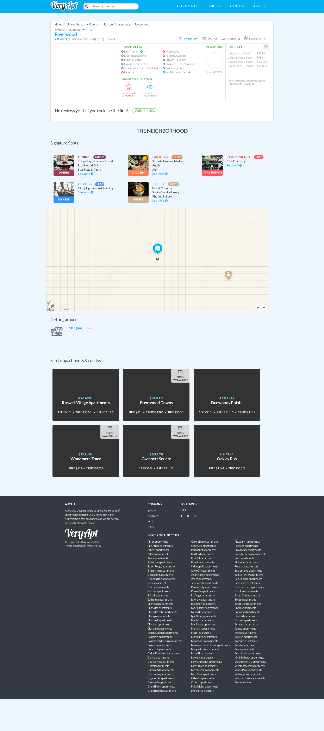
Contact (153, 516)
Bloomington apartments (161, 578)
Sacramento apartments (248, 570)
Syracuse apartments (246, 624)
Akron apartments (158, 541)
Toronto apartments (246, 641)
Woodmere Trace (85, 458)
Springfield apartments (247, 612)
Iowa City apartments (203, 570)
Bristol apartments (158, 595)
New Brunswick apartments (206, 661)
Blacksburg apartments (160, 574)
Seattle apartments (245, 599)
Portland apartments (246, 545)
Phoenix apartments (202, 690)
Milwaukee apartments (204, 636)
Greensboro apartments (204, 541)
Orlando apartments (202, 678)
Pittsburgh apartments (247, 541)
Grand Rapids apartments (162, 690)
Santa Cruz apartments (247, 595)
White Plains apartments (248, 670)
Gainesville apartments (160, 682)
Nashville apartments (202, 653)
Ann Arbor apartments (160, 545)
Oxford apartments (202, 682)
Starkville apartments (246, 616)
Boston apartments (158, 587)
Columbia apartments (160, 636)
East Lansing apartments (161, 674)
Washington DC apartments (250, 661)
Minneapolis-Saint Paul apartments (210, 645)
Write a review (145, 110)
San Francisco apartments (249, 587)
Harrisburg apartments (203, 550)
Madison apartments (202, 620)
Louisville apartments (202, 612)
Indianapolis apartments (204, 566)
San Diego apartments (247, 583)
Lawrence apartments (203, 599)
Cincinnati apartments (160, 620)
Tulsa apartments (244, 649)
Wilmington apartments (248, 674)
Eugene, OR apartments (161, 678)
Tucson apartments (245, 645)
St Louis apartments (246, 620)
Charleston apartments (160, 603)
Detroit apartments (158, 665)
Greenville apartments (203, 545)
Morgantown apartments (205, 649)
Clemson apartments (159, 624)
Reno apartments (244, 558)
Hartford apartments (202, 554)
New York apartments (203, 674)
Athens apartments (158, 550)
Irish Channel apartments (205, 574)
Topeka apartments (246, 636)
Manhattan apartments (204, 624)
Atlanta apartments (158, 554)
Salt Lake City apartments (249, 574)
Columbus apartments (160, 645)
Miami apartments (201, 632)
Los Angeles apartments (204, 607)
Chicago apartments (159, 616)
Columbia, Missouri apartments (165, 641)
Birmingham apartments (161, 570)
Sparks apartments (245, 607)
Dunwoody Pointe (226, 402)
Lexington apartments (203, 603)
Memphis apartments (203, 628)
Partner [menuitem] (258, 6)
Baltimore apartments (160, 562)
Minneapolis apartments (204, 641)
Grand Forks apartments (161, 686)
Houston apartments (202, 562)
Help (150, 521)
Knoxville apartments (203, 591)
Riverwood (142, 24)
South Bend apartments (248, 603)
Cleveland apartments (160, 628)
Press (151, 526)
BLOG (184, 510)
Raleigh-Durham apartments (250, 554)
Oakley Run (227, 458)
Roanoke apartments (246, 566)
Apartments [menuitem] (188, 6)
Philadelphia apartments (204, 686)
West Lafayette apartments (250, 665)
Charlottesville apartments (162, 612)
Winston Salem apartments (250, 678)
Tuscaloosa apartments (248, 653)
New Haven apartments (204, 665)
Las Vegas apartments (203, 595)
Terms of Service (74, 545)
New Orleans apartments (205, 670)
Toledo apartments (245, 632)
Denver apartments (158, 657)
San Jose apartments (246, 591)
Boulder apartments (159, 591)
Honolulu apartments (202, 558)
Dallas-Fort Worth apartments (164, 653)
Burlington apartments (160, 599)
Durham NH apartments (161, 670)
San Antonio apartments (248, 578)
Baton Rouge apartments (161, 566)
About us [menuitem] (237, 6)
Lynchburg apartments (203, 616)
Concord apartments (159, 649)
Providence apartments (248, 550)
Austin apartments (158, 558)
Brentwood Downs (156, 402)
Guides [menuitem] (215, 6)
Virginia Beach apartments (249, 657)
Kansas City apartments (204, 587)
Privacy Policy (93, 545)
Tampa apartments (245, 628)
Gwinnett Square (156, 458)
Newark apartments (202, 657)
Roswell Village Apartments (86, 402)
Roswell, (62, 39)
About (152, 511)
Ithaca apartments (201, 578)
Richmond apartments (247, 562)
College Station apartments (163, 632)
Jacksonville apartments (204, 583)
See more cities (243, 682)
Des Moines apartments (161, 661)
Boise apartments (157, 583)
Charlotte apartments (160, 607)
